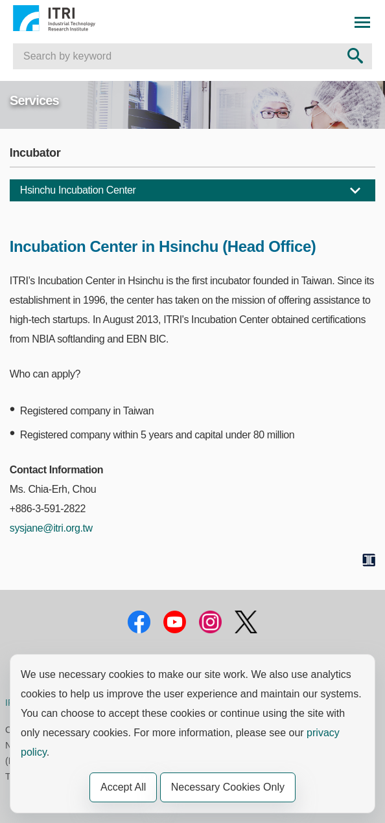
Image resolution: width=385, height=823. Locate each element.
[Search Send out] (355, 56)
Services (34, 100)
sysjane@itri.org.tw (51, 528)
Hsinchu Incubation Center (78, 190)
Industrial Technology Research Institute (68, 18)
